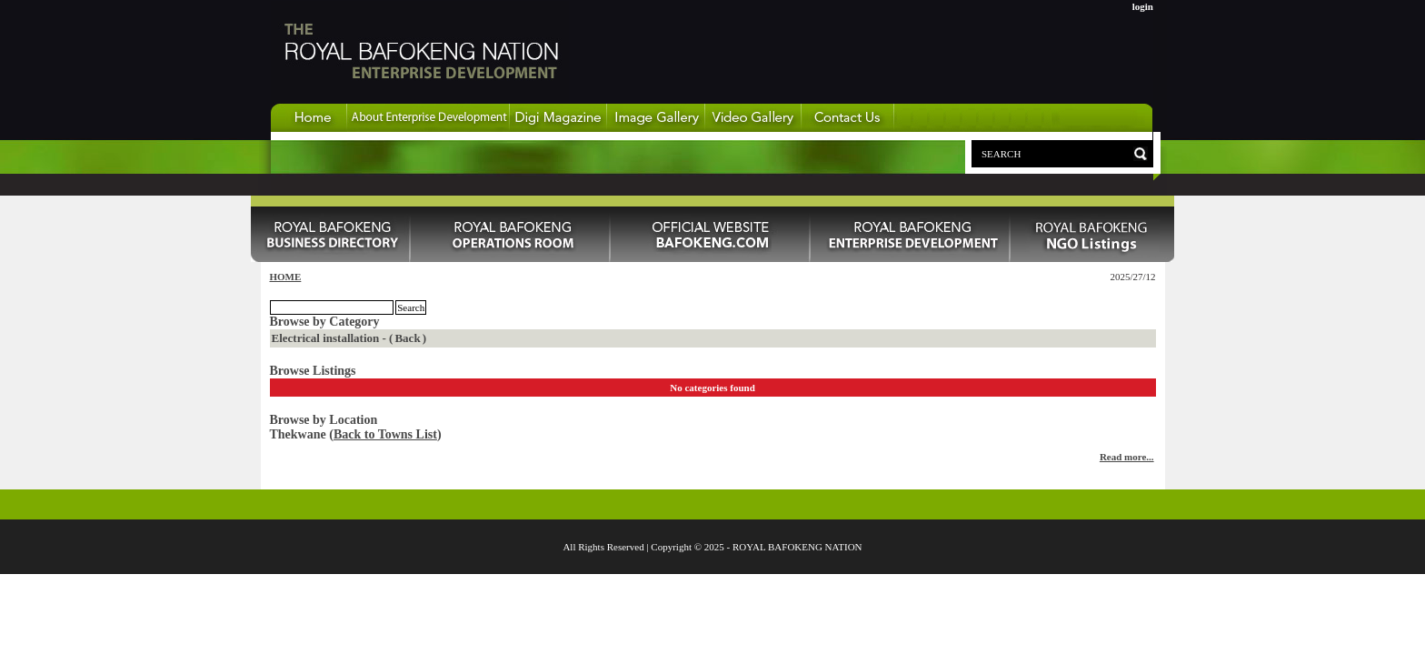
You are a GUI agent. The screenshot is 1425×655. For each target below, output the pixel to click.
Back (407, 338)
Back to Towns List (385, 434)
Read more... (1127, 456)
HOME (286, 276)
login (1142, 6)
